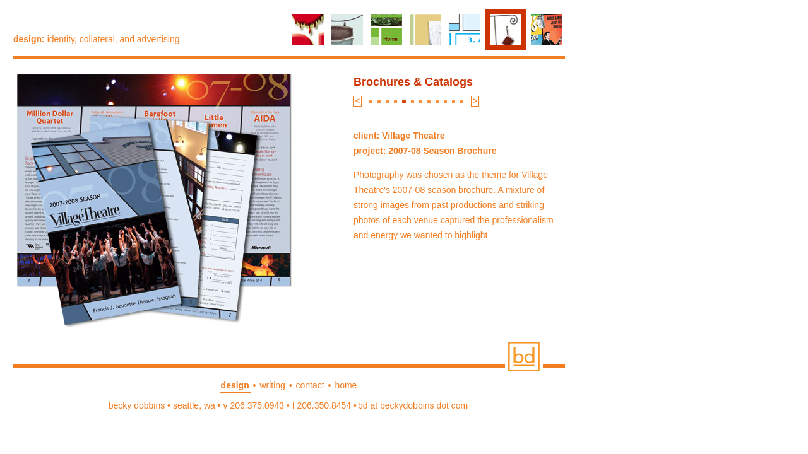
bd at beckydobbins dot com (413, 405)
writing (272, 385)
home (346, 385)
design (235, 385)
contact (310, 385)
